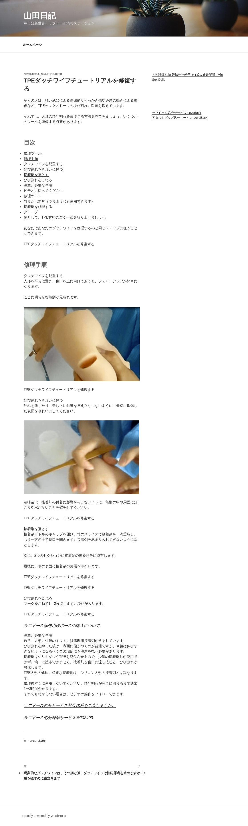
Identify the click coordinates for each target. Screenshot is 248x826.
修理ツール (33, 153)
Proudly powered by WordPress (44, 816)
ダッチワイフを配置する (43, 164)
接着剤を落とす (36, 175)
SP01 (33, 741)
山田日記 (40, 15)
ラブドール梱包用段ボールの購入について (62, 625)
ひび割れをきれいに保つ (43, 169)
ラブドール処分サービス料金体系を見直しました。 (70, 705)
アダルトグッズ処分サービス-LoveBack (179, 117)
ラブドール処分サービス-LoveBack (176, 113)
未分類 (42, 741)
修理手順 (31, 159)
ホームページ (32, 44)
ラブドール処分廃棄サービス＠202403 (58, 717)
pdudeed (56, 74)
